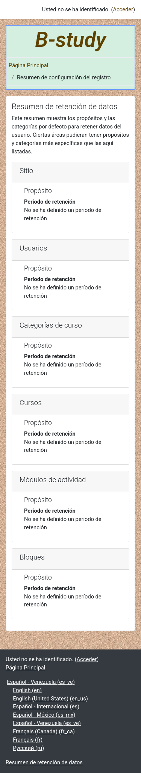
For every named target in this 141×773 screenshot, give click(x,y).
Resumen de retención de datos (44, 762)
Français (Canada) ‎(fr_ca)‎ (44, 731)
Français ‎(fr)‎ (27, 739)
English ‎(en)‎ (27, 690)
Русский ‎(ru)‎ (28, 748)
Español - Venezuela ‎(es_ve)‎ (41, 682)
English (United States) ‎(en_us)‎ (50, 698)
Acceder (123, 9)
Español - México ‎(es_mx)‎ (44, 714)
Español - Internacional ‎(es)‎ (46, 706)
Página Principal (28, 65)
